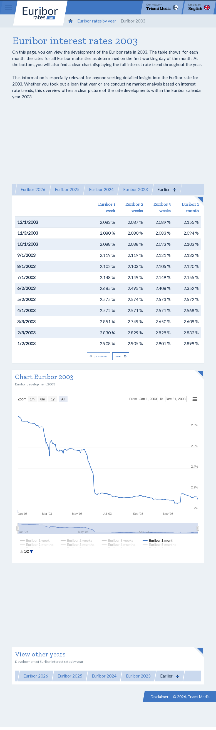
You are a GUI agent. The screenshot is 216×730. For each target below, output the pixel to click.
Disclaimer (159, 696)
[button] (167, 189)
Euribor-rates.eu (40, 13)
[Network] (162, 7)
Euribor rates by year (96, 20)
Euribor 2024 (101, 189)
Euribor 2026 (33, 189)
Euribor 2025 (67, 189)
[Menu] (8, 7)
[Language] (199, 7)
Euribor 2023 (135, 189)
